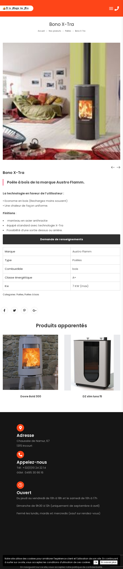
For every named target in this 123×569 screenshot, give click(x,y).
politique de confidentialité (87, 567)
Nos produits (55, 31)
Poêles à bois (31, 294)
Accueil (41, 31)
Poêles (68, 31)
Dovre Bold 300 (30, 396)
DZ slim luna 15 (92, 396)
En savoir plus (109, 562)
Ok (95, 562)
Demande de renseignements (61, 239)
